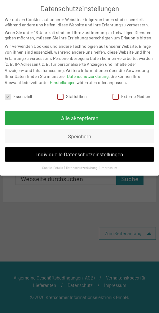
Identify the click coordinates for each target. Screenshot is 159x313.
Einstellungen (63, 82)
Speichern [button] (79, 135)
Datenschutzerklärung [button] (82, 168)
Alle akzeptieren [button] (79, 117)
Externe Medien (131, 96)
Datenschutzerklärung (87, 76)
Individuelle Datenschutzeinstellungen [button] (79, 154)
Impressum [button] (109, 168)
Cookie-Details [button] (53, 168)
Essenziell (18, 96)
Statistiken (72, 96)
